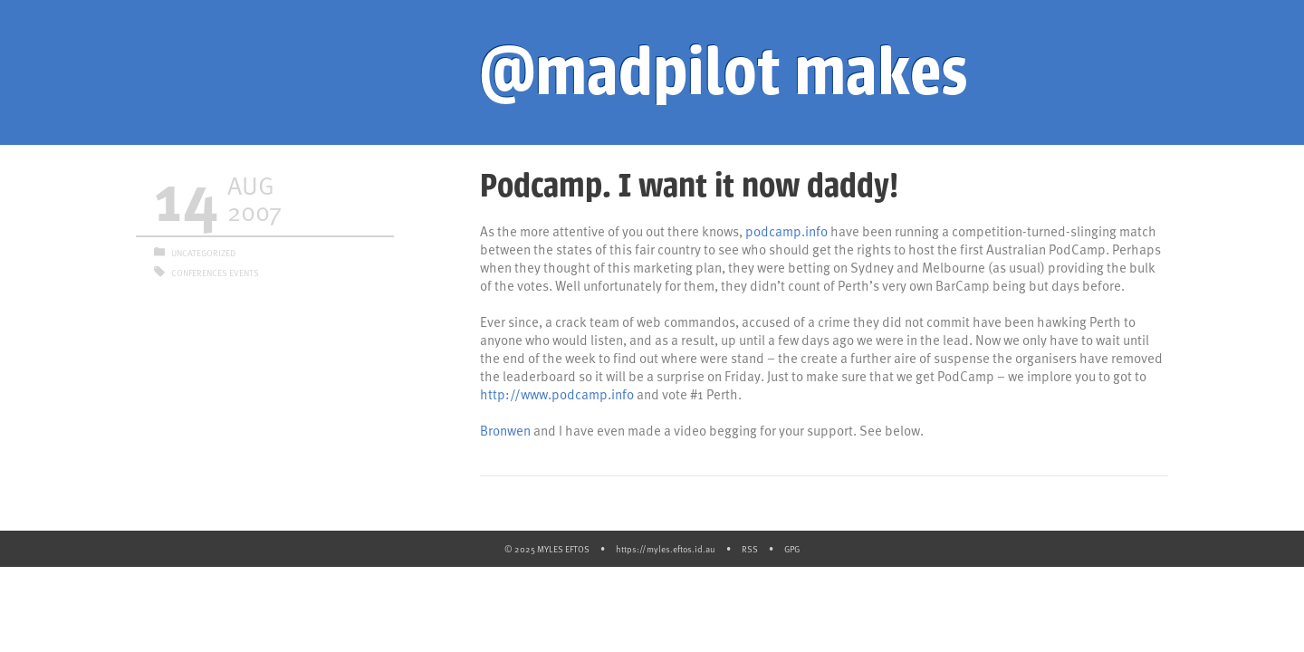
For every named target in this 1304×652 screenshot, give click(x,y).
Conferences (199, 272)
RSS (750, 548)
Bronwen (505, 430)
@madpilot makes (723, 72)
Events (244, 272)
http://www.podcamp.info (557, 394)
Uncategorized (203, 252)
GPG (792, 548)
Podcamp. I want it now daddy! (689, 185)
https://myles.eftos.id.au (665, 548)
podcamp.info (786, 231)
